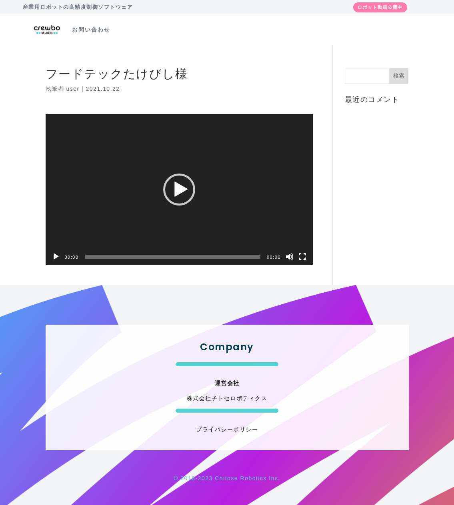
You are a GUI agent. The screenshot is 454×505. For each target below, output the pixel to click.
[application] (179, 189)
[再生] (56, 257)
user (72, 89)
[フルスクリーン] (302, 257)
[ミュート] (290, 257)
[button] (179, 190)
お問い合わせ (91, 29)
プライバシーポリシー (227, 429)
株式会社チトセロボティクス (227, 398)
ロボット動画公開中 (380, 7)
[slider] (172, 257)
